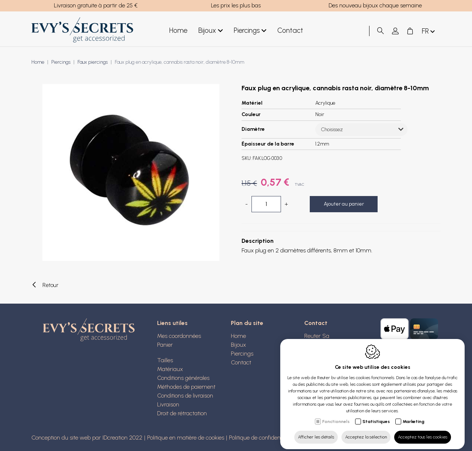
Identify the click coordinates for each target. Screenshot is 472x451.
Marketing (413, 416)
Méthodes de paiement (186, 386)
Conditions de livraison (185, 395)
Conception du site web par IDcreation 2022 (86, 437)
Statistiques (376, 416)
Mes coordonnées (179, 335)
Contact (290, 30)
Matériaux (170, 369)
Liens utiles (172, 322)
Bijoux (210, 30)
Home (178, 30)
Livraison (168, 404)
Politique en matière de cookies (185, 437)
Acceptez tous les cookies (422, 431)
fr (429, 31)
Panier (165, 344)
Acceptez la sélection (366, 431)
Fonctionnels (336, 416)
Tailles (165, 360)
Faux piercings (92, 62)
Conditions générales (183, 377)
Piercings (250, 30)
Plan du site (247, 322)
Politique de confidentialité (261, 437)
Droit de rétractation (182, 413)
